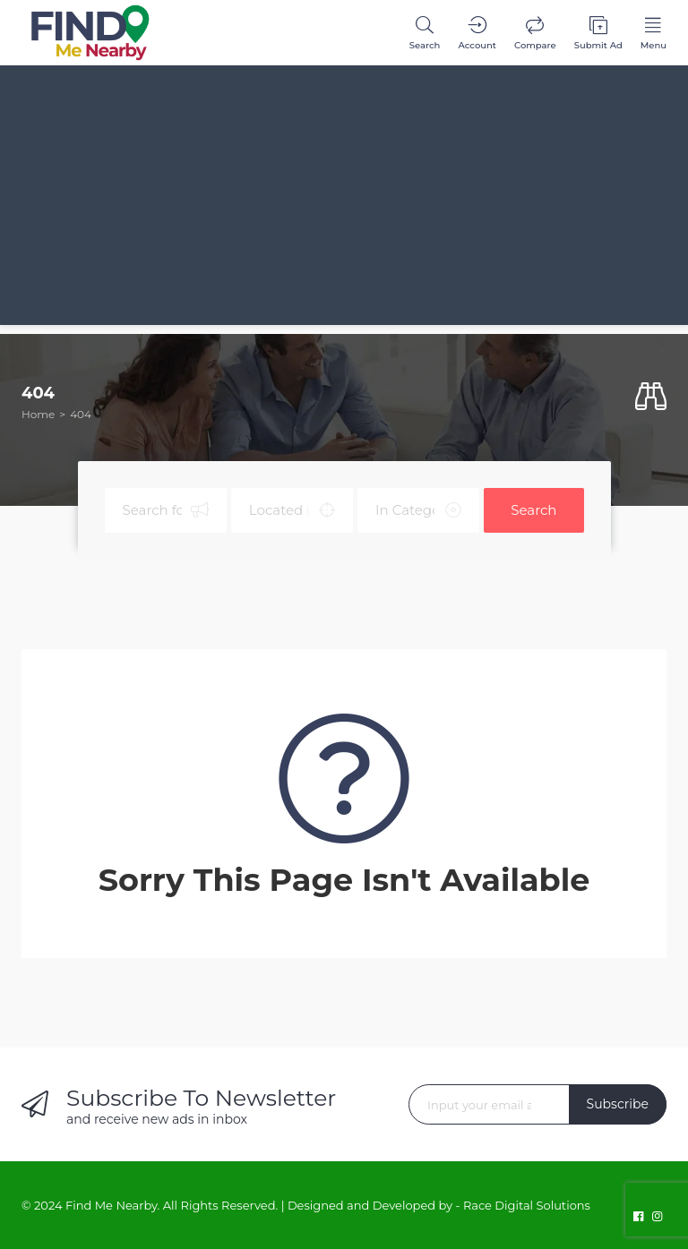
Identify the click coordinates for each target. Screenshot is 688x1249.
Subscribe (618, 1104)
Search (533, 509)
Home (38, 414)
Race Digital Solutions (526, 1205)
